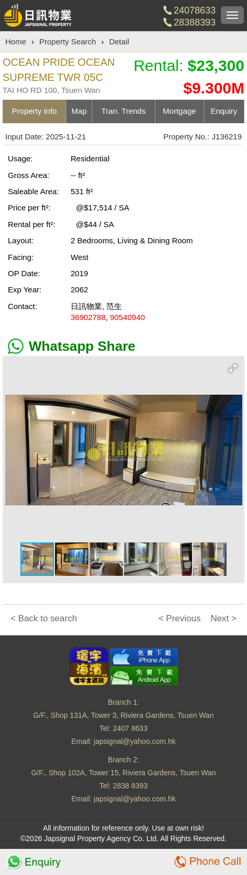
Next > (223, 618)
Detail (119, 41)
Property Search (67, 41)
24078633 (195, 10)
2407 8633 (130, 728)
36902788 (88, 317)
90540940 (127, 317)
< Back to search (43, 618)
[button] (232, 368)
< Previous (180, 618)
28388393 (195, 22)
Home (15, 41)
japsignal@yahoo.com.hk (135, 741)
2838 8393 (130, 786)
